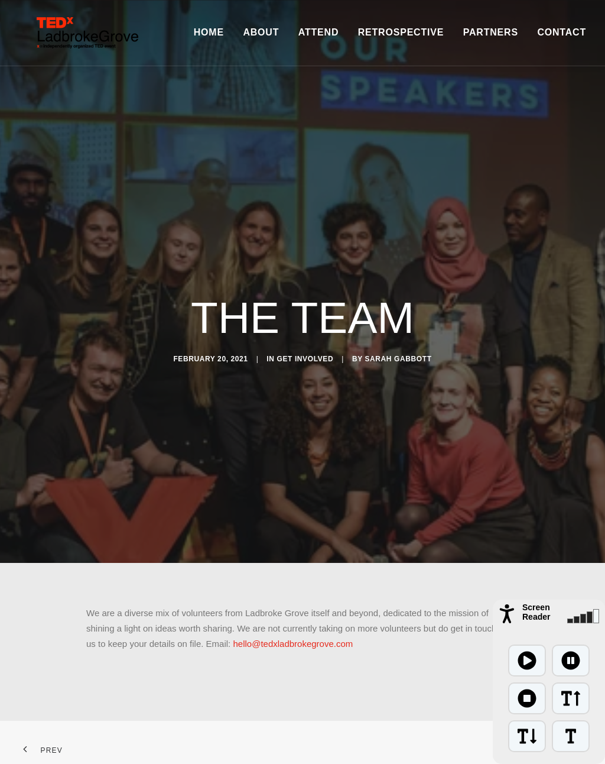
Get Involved (305, 328)
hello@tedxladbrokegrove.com (293, 582)
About (267, 45)
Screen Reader (536, 612)
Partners (496, 45)
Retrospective (407, 45)
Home (215, 45)
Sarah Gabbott (398, 328)
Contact (568, 45)
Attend (324, 45)
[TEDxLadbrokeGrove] (109, 45)
